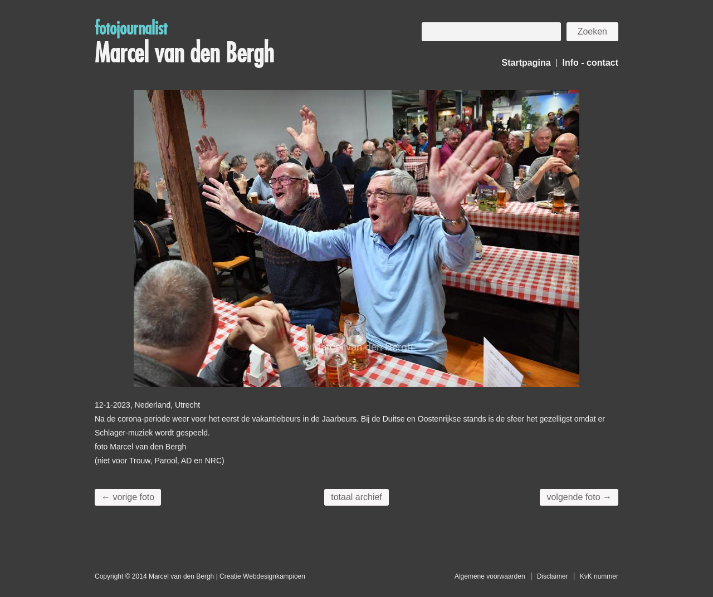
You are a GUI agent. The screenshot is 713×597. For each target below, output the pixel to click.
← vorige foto (127, 497)
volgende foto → (579, 497)
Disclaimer (552, 576)
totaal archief (356, 497)
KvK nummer (599, 576)
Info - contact (590, 62)
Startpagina (526, 62)
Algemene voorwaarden (490, 576)
